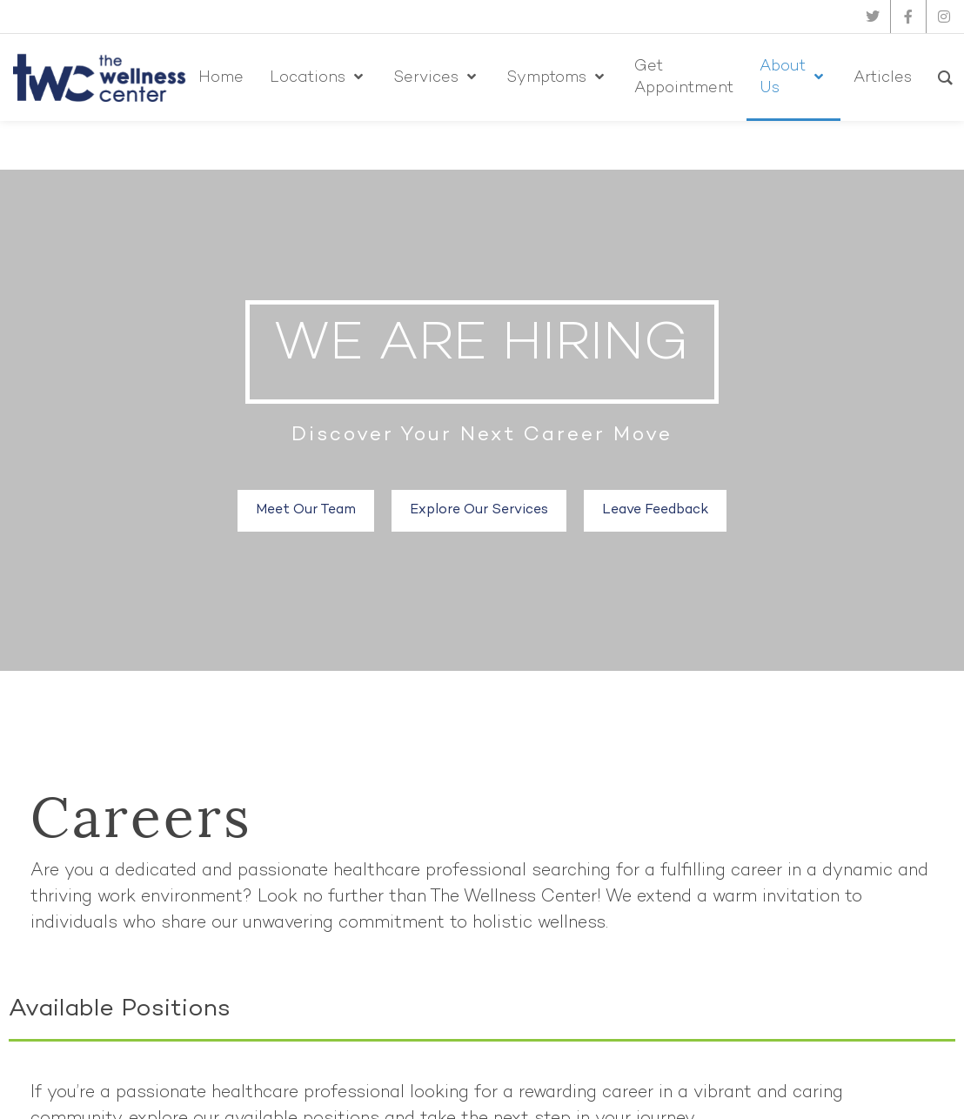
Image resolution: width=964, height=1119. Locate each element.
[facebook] (908, 16)
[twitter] (873, 16)
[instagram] (944, 16)
